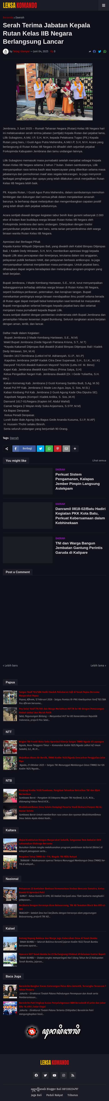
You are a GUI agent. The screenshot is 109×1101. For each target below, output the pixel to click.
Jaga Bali (36, 1095)
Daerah (19, 17)
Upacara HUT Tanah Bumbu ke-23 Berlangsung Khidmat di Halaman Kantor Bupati (62, 954)
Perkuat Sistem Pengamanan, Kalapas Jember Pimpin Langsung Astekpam (77, 481)
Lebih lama (97, 665)
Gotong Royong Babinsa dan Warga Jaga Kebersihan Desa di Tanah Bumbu (58, 938)
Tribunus (72, 1095)
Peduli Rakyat (54, 1095)
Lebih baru (11, 665)
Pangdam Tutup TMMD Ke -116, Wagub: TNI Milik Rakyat (48, 856)
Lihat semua (99, 460)
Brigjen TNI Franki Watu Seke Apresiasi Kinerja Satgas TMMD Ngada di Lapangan (61, 741)
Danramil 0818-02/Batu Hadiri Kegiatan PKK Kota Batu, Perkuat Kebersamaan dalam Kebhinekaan (80, 516)
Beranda (8, 17)
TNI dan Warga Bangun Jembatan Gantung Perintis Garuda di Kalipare (79, 547)
